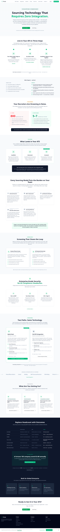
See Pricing (34, 27)
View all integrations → (30, 377)
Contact (32, 520)
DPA (46, 521)
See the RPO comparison (13, 410)
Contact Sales (40, 1)
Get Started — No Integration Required (18, 358)
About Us (32, 518)
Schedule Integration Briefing (42, 356)
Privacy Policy (48, 518)
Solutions (26, 1)
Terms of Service (48, 520)
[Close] (58, 530)
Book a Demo (56, 1)
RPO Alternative (18, 522)
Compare (46, 1)
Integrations (22, 1)
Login (50, 1)
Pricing (31, 1)
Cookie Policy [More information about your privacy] (19, 530)
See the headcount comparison (30, 410)
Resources (35, 1)
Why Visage (17, 1)
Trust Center (18, 525)
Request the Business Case (30, 462)
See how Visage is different (46, 410)
